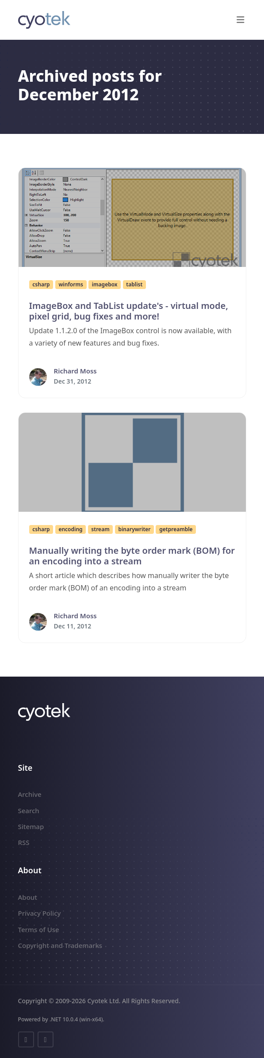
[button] (241, 20)
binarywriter (134, 529)
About (27, 897)
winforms (70, 284)
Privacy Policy (39, 913)
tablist (134, 284)
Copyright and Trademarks (60, 945)
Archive (30, 794)
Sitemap (31, 826)
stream (100, 529)
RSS (24, 842)
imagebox (105, 284)
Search (28, 810)
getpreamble (175, 529)
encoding (70, 529)
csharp (41, 284)
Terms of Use (38, 929)
